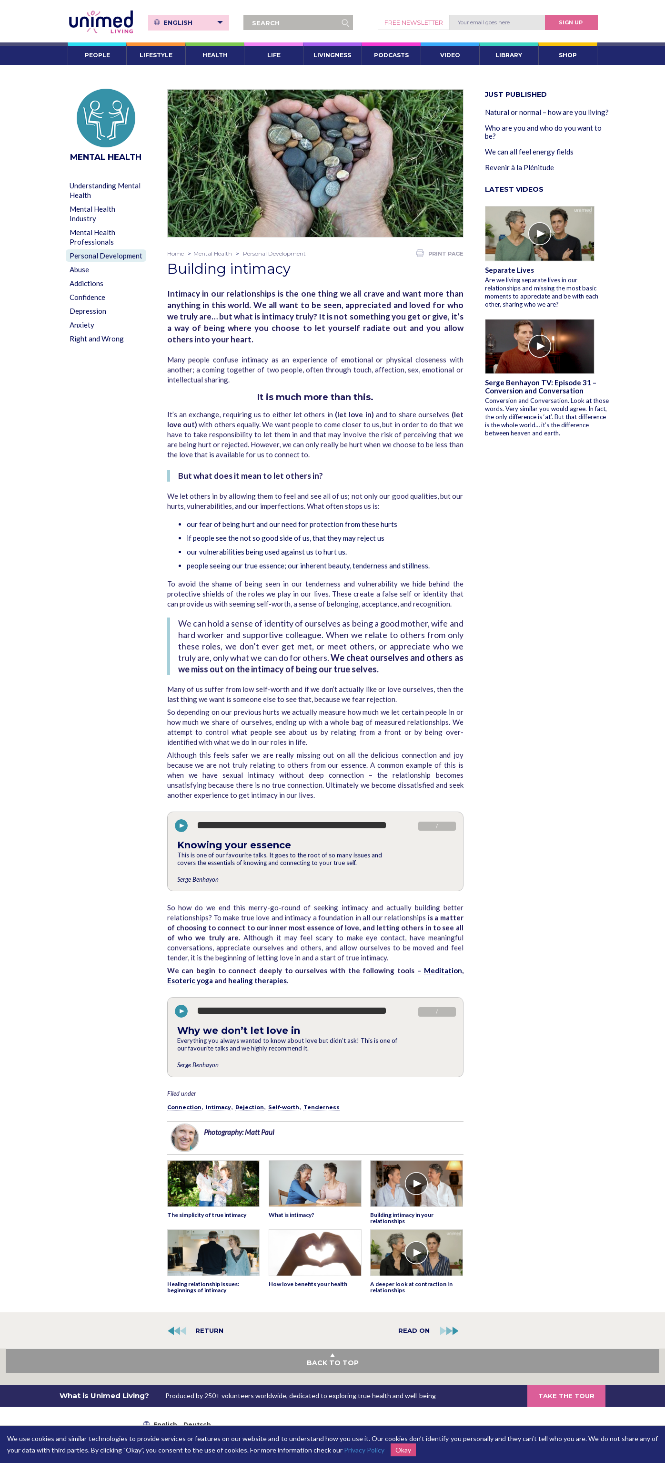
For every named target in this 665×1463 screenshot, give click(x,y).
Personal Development (106, 255)
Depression (88, 311)
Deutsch (197, 1424)
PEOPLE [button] (97, 55)
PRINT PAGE (439, 253)
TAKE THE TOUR (566, 1396)
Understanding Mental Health (105, 190)
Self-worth (283, 1107)
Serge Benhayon (198, 879)
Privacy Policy (364, 1450)
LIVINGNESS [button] (332, 55)
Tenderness (321, 1107)
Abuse (79, 269)
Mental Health (212, 253)
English (193, 22)
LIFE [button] (274, 55)
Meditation (443, 970)
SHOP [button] (568, 55)
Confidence (87, 297)
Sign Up (571, 22)
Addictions (86, 283)
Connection (184, 1107)
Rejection (249, 1107)
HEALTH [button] (215, 55)
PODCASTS (391, 55)
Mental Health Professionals (92, 237)
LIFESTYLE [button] (156, 55)
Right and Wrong (97, 338)
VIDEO (450, 55)
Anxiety (82, 324)
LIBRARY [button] (508, 55)
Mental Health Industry (92, 214)
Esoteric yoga (190, 980)
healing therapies (257, 980)
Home (175, 253)
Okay (403, 1450)
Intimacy (218, 1107)
